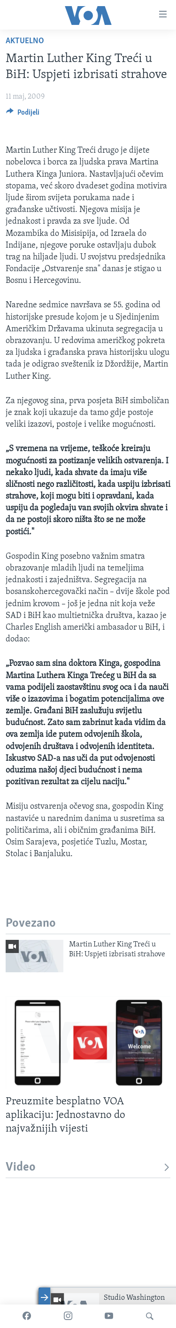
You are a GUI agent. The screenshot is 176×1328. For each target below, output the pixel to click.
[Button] (22, 115)
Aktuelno (25, 41)
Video (88, 1167)
